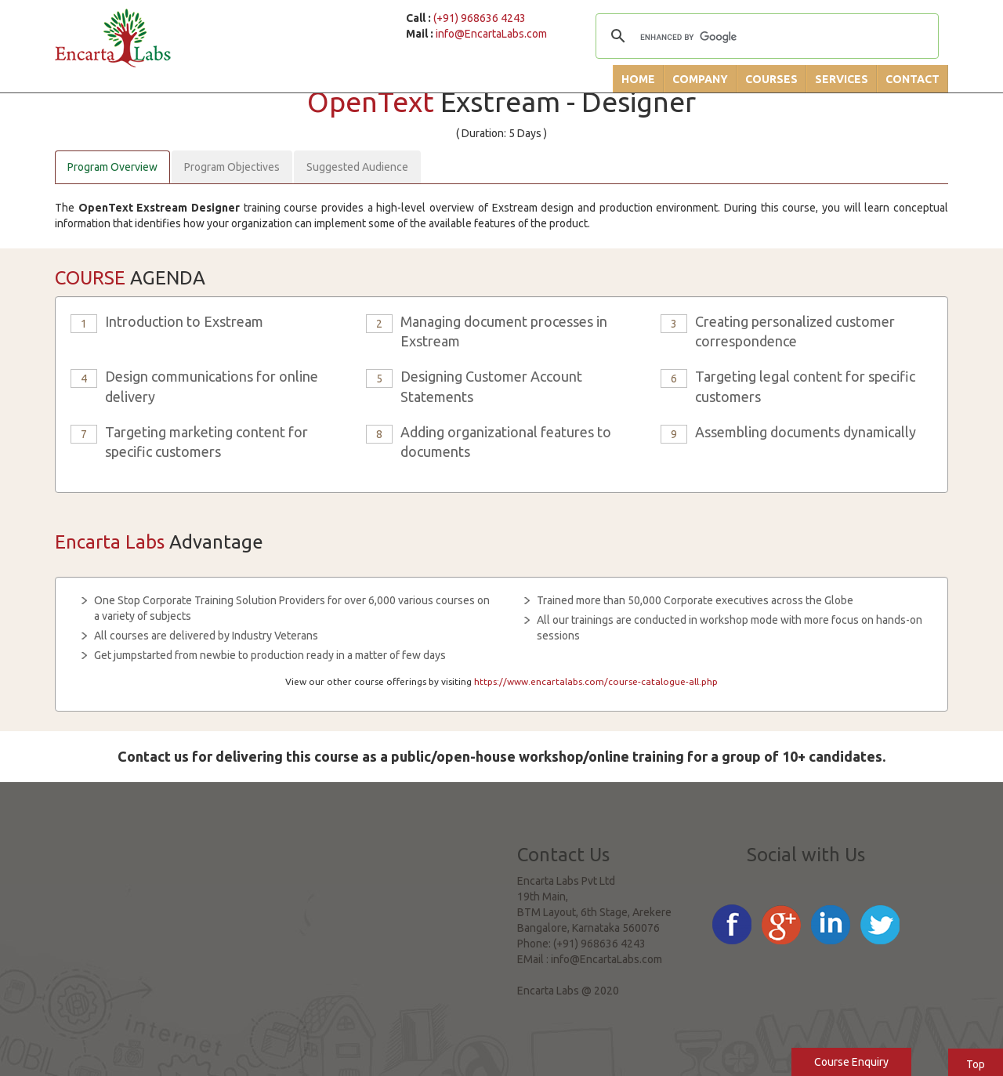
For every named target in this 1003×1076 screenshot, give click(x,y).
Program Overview (112, 167)
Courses (771, 79)
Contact (912, 79)
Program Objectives (232, 167)
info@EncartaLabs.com (491, 33)
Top (975, 1064)
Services (841, 79)
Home (638, 79)
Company (700, 79)
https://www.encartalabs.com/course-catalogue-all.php (596, 681)
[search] (764, 37)
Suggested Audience (357, 167)
